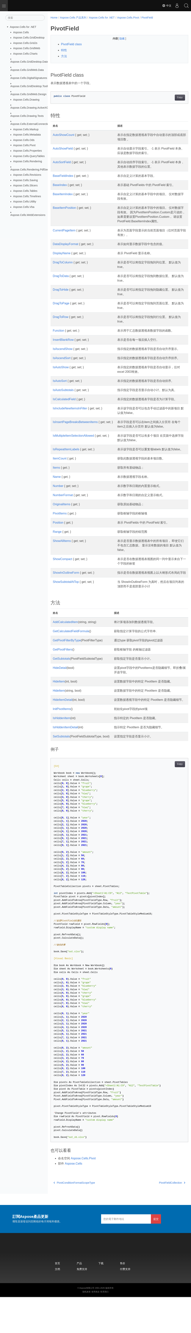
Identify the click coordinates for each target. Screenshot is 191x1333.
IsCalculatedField (64, 417)
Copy (170, 97)
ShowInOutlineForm (66, 599)
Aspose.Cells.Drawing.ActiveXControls (33, 107)
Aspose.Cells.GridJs (25, 42)
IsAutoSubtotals (63, 403)
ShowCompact (62, 586)
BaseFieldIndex (63, 175)
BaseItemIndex (63, 194)
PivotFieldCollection (162, 1218)
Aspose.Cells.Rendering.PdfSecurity (32, 169)
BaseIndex (60, 185)
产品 (79, 1299)
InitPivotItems (62, 744)
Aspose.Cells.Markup (26, 129)
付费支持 (125, 1305)
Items (56, 494)
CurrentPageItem (64, 234)
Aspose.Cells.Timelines (27, 196)
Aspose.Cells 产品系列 (73, 17)
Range (57, 558)
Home (54, 17)
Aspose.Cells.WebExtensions (28, 214)
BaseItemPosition (64, 207)
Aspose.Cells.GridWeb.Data (27, 69)
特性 (64, 50)
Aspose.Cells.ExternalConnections (31, 123)
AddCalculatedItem (65, 653)
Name (57, 503)
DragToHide (60, 294)
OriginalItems (61, 531)
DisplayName (62, 257)
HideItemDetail (62, 731)
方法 (64, 56)
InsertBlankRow (63, 344)
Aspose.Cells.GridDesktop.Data (29, 61)
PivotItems (60, 540)
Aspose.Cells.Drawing (26, 99)
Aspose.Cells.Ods (24, 140)
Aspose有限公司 (87, 1324)
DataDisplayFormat (65, 248)
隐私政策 (86, 1327)
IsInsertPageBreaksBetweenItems (75, 444)
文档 (57, 1305)
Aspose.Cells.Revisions (27, 174)
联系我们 (104, 1327)
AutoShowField (63, 148)
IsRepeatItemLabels (66, 471)
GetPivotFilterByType (67, 671)
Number (58, 512)
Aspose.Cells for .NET (23, 26)
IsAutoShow (61, 380)
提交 (156, 1255)
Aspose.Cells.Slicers (25, 185)
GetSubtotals (61, 690)
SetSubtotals (61, 772)
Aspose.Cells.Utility (24, 201)
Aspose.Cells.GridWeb (26, 48)
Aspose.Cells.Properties (27, 150)
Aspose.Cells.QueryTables (29, 155)
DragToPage (61, 307)
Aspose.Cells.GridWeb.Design (28, 94)
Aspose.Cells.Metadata (27, 134)
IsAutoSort (60, 394)
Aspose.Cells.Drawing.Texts (27, 115)
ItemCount (60, 485)
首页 (57, 1299)
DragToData (61, 280)
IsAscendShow (63, 353)
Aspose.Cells (21, 32)
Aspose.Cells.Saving (25, 180)
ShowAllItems (62, 567)
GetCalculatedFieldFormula (71, 662)
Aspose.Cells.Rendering (27, 161)
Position (58, 549)
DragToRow (60, 321)
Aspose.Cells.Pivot (24, 145)
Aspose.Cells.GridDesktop (29, 37)
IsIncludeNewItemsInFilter (70, 430)
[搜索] (25, 18)
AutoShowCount (63, 134)
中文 (166, 5)
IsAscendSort (62, 367)
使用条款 (95, 1327)
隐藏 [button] (117, 38)
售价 (122, 1299)
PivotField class (71, 44)
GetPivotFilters (62, 680)
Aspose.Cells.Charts (25, 53)
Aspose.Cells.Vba (24, 206)
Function (58, 335)
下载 (101, 1299)
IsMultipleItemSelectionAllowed (73, 458)
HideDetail (60, 699)
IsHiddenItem (61, 754)
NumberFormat (63, 522)
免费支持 (82, 1305)
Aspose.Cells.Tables (25, 190)
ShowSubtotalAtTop (66, 613)
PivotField (147, 17)
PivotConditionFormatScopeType (74, 1218)
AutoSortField (62, 162)
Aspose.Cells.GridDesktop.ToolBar (31, 85)
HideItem (59, 712)
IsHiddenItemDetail (65, 763)
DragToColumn (63, 266)
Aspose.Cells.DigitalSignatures (28, 77)
